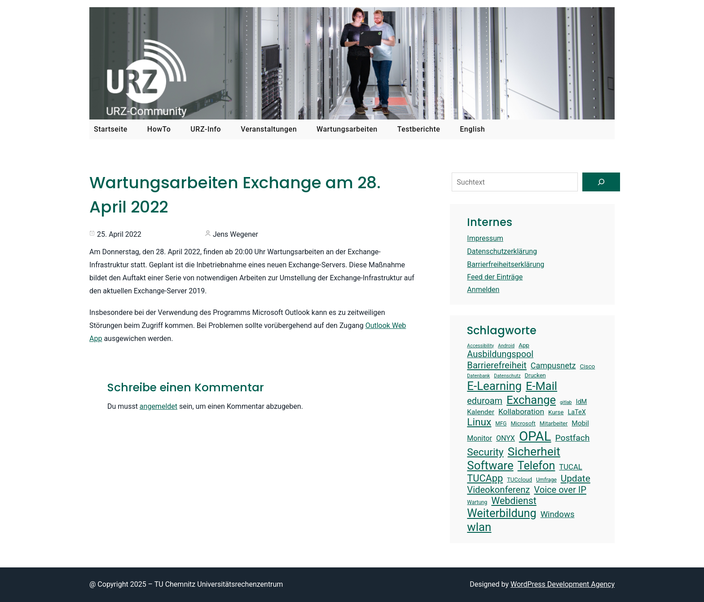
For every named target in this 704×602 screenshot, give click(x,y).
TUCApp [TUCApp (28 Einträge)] (485, 478)
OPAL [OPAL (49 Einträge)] (535, 436)
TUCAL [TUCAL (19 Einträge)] (570, 467)
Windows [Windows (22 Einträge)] (558, 514)
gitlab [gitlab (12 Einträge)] (566, 402)
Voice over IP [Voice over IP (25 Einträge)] (560, 489)
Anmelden (483, 289)
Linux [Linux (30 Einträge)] (479, 422)
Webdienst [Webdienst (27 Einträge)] (514, 500)
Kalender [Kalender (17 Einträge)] (480, 412)
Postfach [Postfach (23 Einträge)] (572, 438)
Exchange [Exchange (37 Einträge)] (531, 400)
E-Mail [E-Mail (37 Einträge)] (541, 386)
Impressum (485, 238)
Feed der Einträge (495, 277)
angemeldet (158, 406)
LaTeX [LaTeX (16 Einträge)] (576, 412)
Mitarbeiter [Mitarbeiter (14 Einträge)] (554, 423)
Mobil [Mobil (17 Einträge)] (580, 423)
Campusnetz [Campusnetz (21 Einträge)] (553, 365)
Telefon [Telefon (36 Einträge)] (536, 465)
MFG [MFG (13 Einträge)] (500, 424)
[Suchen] (601, 182)
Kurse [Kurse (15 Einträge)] (555, 412)
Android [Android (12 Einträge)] (506, 346)
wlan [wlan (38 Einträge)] (479, 527)
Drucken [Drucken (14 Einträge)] (535, 375)
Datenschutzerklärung (502, 251)
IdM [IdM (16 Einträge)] (581, 402)
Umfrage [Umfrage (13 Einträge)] (546, 480)
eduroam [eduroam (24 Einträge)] (484, 401)
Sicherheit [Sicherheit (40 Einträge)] (534, 451)
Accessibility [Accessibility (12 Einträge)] (480, 346)
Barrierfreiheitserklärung (505, 264)
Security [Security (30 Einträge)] (485, 452)
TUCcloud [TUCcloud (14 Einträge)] (519, 479)
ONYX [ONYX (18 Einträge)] (505, 438)
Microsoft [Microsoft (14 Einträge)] (522, 423)
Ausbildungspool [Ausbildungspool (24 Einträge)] (500, 354)
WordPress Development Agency (562, 584)
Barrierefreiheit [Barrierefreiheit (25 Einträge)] (497, 365)
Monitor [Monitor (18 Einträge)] (479, 438)
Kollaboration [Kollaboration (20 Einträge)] (521, 411)
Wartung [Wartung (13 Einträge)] (477, 502)
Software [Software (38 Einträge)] (490, 465)
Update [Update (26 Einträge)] (575, 478)
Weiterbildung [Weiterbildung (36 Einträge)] (501, 513)
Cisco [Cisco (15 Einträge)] (587, 366)
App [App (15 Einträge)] (524, 345)
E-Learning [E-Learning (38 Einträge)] (494, 386)
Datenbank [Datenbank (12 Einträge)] (478, 376)
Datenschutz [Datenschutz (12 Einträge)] (507, 376)
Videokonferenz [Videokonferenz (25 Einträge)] (498, 489)
